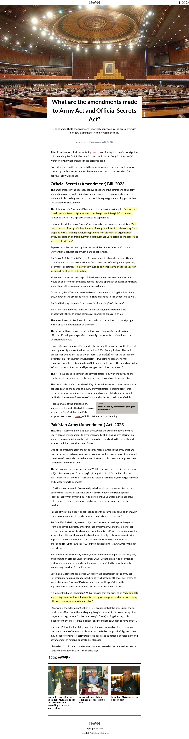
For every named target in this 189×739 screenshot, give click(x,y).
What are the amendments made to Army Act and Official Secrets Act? (94, 110)
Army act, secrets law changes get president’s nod (92, 700)
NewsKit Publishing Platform (95, 732)
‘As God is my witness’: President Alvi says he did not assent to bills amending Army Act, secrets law (61, 703)
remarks (96, 152)
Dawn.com (80, 142)
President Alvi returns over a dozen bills (125, 698)
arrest (78, 416)
